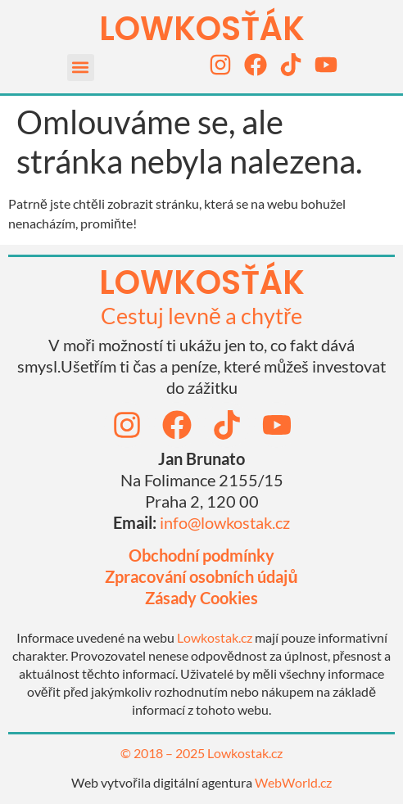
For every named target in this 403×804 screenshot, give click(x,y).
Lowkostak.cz (214, 637)
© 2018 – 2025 (163, 753)
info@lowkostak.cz (225, 522)
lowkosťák (202, 282)
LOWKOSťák (202, 29)
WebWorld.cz (293, 782)
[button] (80, 67)
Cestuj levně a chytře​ (201, 315)
